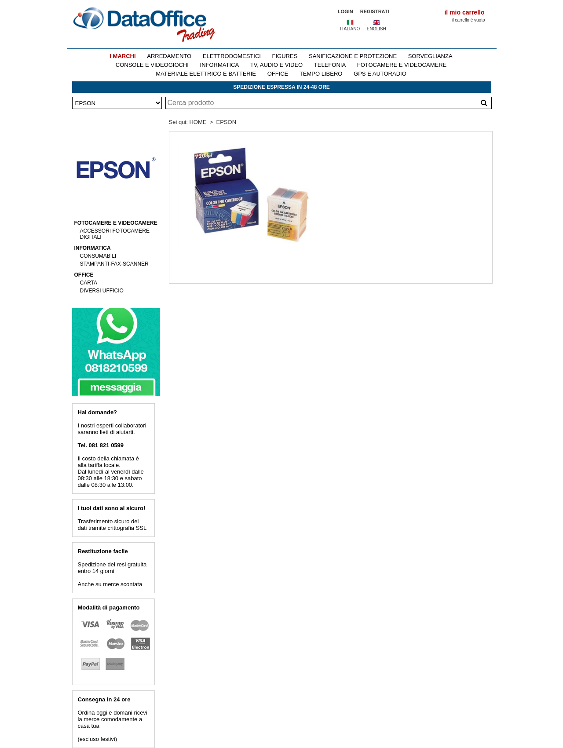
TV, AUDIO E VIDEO (276, 65)
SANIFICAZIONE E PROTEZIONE (353, 56)
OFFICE (278, 73)
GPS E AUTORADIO (380, 73)
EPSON (226, 122)
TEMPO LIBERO (321, 73)
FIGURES (285, 56)
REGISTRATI (374, 11)
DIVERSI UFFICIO (102, 291)
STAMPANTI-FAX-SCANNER (114, 264)
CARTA (89, 283)
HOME (197, 122)
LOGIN (345, 11)
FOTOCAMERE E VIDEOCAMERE (401, 65)
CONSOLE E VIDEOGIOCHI (152, 65)
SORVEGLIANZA (430, 56)
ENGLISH (376, 28)
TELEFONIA (330, 65)
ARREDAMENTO (169, 56)
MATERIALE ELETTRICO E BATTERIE (206, 73)
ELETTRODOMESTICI (232, 56)
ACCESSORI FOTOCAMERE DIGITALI (115, 234)
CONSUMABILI (98, 256)
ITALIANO (350, 28)
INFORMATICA (219, 65)
